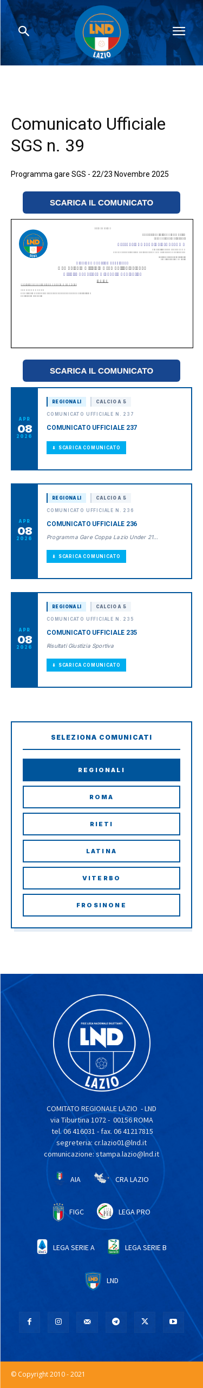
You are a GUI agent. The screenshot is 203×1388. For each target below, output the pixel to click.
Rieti (102, 824)
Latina (101, 851)
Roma (101, 797)
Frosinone (101, 905)
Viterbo (101, 878)
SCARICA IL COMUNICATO (101, 202)
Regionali (101, 770)
